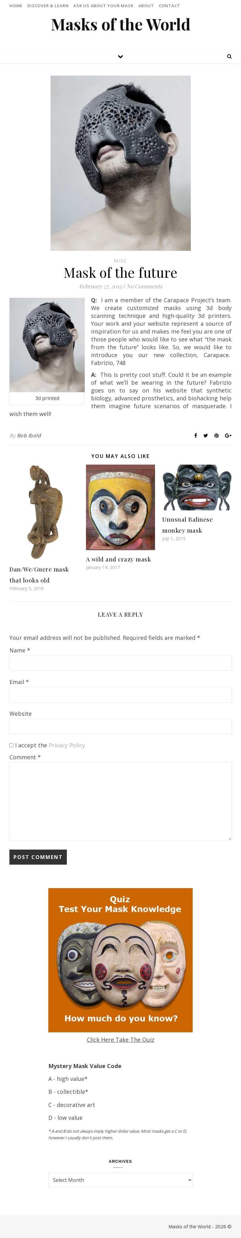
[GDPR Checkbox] (11, 745)
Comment (25, 757)
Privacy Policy (67, 745)
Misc (120, 261)
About (146, 5)
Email (19, 682)
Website (20, 713)
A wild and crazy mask (118, 559)
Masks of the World (120, 24)
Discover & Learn (48, 5)
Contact (169, 5)
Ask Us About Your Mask (103, 5)
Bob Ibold (29, 435)
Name (19, 650)
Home (16, 5)
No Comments (144, 286)
